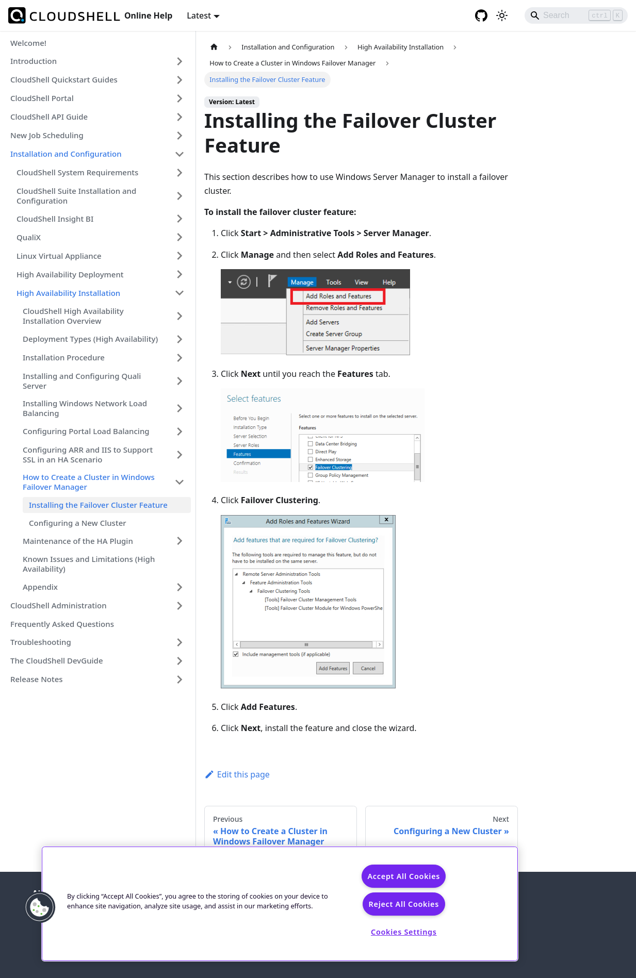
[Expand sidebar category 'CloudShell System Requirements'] (179, 172)
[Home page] (214, 47)
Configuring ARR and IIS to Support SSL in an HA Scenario (88, 454)
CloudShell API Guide (49, 116)
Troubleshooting (40, 642)
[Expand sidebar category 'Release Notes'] (179, 679)
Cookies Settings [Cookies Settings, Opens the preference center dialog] (404, 932)
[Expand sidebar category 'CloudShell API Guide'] (179, 117)
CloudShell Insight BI (55, 218)
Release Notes (36, 679)
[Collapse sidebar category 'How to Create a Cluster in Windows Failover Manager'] (179, 482)
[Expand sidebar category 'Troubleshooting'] (179, 642)
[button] (39, 907)
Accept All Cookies (403, 876)
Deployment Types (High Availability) (90, 339)
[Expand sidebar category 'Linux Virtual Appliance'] (179, 255)
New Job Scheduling (47, 135)
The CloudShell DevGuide (56, 660)
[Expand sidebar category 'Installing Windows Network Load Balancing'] (179, 408)
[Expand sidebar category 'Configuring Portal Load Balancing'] (179, 431)
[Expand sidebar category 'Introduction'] (179, 61)
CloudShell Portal (42, 98)
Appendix (40, 587)
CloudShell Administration (58, 605)
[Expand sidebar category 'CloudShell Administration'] (179, 606)
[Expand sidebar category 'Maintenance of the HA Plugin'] (179, 541)
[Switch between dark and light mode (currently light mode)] (502, 15)
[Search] (576, 15)
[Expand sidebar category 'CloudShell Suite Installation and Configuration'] (179, 196)
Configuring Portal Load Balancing (86, 431)
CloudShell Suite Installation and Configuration (76, 196)
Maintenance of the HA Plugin (78, 541)
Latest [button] (199, 15)
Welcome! (28, 43)
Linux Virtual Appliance (59, 256)
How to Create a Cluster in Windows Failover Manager (89, 482)
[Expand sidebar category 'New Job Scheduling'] (179, 135)
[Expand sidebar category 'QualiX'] (179, 237)
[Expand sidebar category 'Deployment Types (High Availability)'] (179, 339)
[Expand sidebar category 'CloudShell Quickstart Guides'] (179, 80)
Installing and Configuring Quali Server (82, 381)
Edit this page (237, 774)
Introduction (33, 61)
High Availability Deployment (70, 274)
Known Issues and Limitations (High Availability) (89, 564)
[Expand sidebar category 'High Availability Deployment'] (179, 274)
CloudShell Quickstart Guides (64, 79)
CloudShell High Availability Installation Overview (73, 316)
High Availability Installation (68, 293)
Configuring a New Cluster (77, 523)
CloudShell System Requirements (77, 172)
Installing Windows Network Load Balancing (85, 408)
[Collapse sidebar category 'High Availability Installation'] (179, 293)
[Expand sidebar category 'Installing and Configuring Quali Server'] (179, 381)
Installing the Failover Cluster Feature (98, 505)
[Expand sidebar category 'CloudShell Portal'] (179, 98)
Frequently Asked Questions (62, 624)
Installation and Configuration (66, 153)
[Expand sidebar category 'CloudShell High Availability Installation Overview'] (179, 316)
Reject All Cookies (404, 904)
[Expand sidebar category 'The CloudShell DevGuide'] (179, 661)
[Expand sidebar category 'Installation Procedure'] (179, 358)
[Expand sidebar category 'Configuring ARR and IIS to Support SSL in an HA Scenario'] (179, 455)
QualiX (29, 237)
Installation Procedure (64, 357)
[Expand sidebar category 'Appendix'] (179, 587)
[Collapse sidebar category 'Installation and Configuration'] (179, 154)
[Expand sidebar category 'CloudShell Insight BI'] (179, 218)
